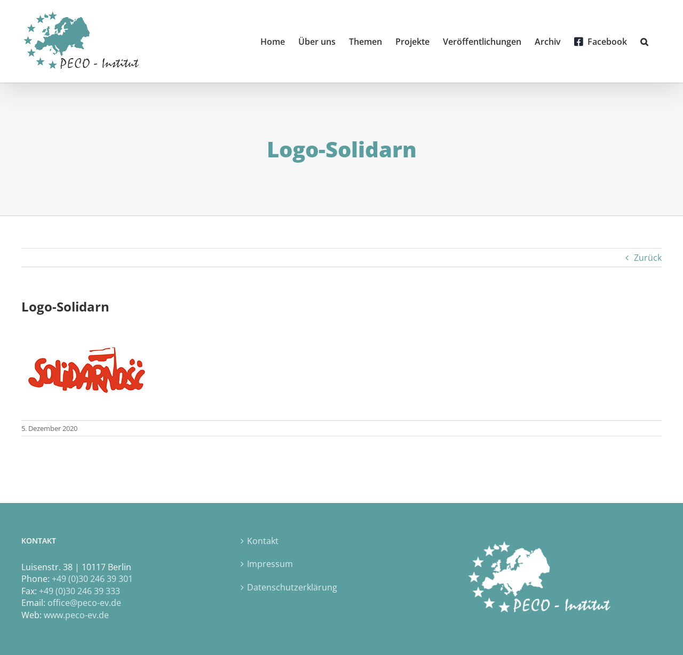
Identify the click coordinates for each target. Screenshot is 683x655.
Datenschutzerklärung (292, 587)
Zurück (648, 257)
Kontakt (263, 541)
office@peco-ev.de (84, 603)
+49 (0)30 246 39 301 (92, 579)
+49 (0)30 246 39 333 (79, 591)
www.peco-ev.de (76, 615)
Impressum (270, 564)
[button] (644, 41)
